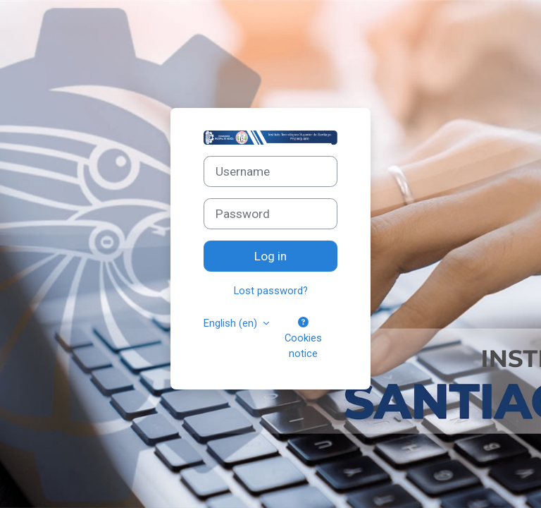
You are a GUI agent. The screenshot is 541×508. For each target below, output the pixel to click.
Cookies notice (303, 339)
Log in (270, 256)
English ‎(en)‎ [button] (232, 323)
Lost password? (271, 290)
